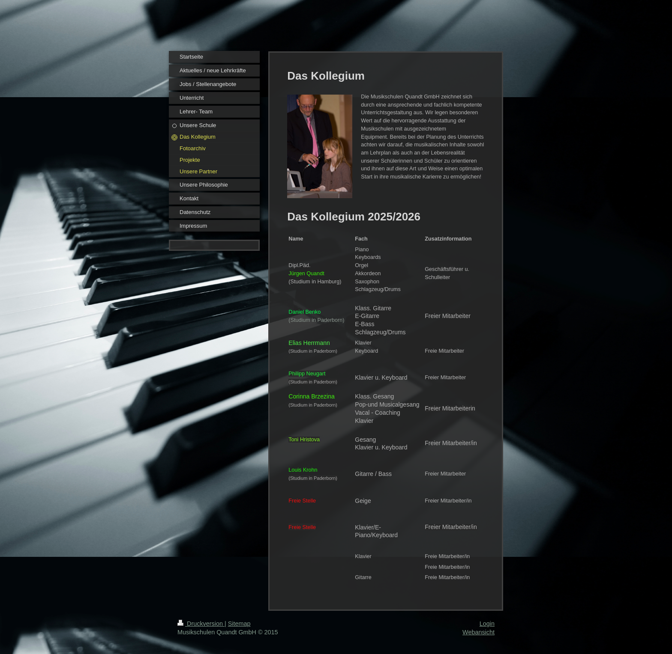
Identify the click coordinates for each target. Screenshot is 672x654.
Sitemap (239, 623)
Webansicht (478, 632)
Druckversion (201, 623)
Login (487, 623)
